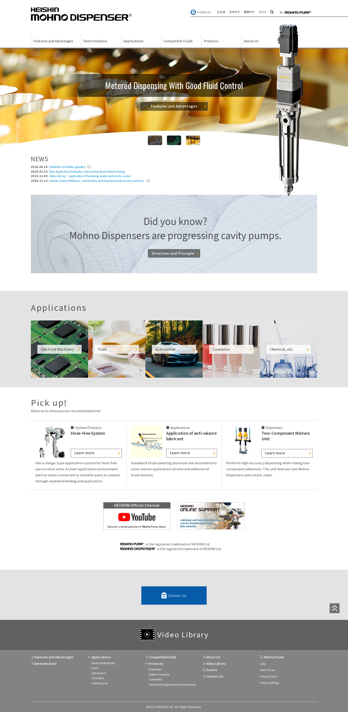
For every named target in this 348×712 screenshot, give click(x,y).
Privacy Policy (268, 676)
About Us (251, 40)
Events (212, 670)
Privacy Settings (269, 682)
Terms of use (267, 670)
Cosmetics (97, 678)
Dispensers (155, 669)
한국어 (262, 12)
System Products (159, 674)
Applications (133, 40)
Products (211, 40)
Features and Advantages (53, 40)
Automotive (98, 673)
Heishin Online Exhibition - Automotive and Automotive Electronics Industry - (97, 180)
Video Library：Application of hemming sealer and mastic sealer (90, 176)
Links (263, 663)
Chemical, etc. (100, 683)
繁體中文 (249, 12)
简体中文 (234, 12)
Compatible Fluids (178, 40)
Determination (95, 40)
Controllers (155, 679)
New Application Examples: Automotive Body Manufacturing (87, 171)
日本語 (221, 12)
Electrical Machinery (103, 663)
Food (94, 668)
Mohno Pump (274, 657)
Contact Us (204, 12)
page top (335, 608)
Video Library (182, 634)
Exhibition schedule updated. (67, 167)
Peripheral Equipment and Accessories (172, 684)
